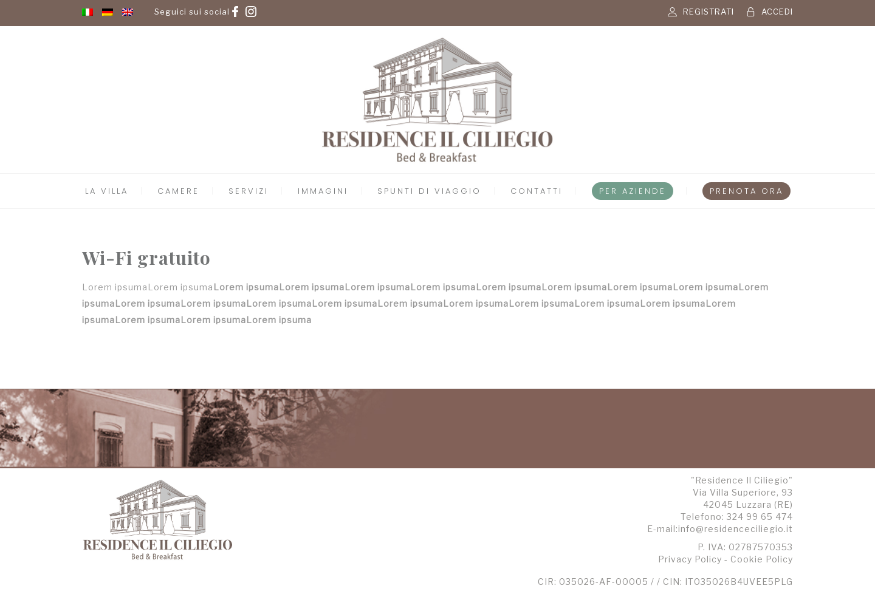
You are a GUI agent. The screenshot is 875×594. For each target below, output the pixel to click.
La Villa (106, 191)
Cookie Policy (761, 559)
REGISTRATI (708, 11)
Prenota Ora (746, 191)
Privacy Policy (690, 559)
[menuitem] (87, 11)
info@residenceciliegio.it (735, 529)
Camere (178, 191)
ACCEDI (777, 11)
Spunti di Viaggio (429, 191)
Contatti (536, 191)
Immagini (323, 191)
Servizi (248, 191)
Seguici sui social (192, 11)
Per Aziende (632, 191)
